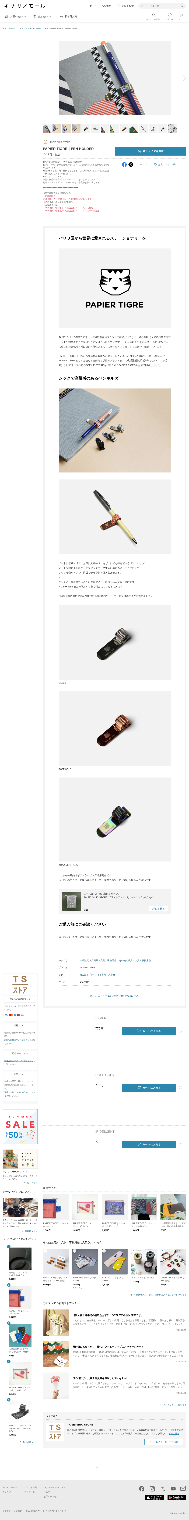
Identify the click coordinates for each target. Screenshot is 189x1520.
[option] (114, 78)
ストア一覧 (22, 28)
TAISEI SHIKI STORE (38, 28)
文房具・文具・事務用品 (103, 960)
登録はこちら (31, 1231)
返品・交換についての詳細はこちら (19, 1092)
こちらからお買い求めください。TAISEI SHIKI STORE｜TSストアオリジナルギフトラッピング (118, 895)
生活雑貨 (84, 960)
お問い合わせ (50, 1496)
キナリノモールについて (55, 1487)
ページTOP (97, 1468)
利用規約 (18, 1511)
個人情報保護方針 (33, 1511)
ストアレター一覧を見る (174, 1405)
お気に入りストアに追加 (165, 1442)
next (182, 78)
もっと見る (28, 1442)
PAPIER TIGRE (87, 967)
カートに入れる (149, 1031)
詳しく (158, 908)
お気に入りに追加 (167, 164)
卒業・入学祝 (108, 974)
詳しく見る (32, 1183)
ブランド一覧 (30, 1487)
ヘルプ (47, 1492)
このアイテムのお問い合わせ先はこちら (117, 995)
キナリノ (7, 1492)
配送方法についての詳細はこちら (18, 1061)
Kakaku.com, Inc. (179, 1513)
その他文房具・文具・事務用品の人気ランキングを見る (160, 1295)
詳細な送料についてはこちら (16, 1040)
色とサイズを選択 (150, 151)
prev (47, 78)
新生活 (83, 974)
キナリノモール (9, 28)
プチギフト (94, 974)
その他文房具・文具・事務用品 (135, 960)
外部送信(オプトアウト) (56, 1511)
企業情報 (6, 1511)
